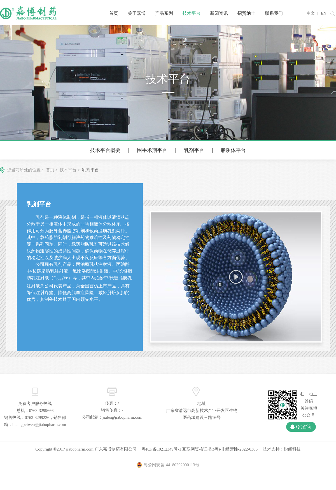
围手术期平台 (152, 150)
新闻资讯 (219, 13)
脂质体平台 (233, 150)
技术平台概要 (105, 150)
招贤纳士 (246, 13)
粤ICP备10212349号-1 (161, 449)
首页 (113, 13)
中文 (311, 13)
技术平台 (191, 13)
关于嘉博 (137, 13)
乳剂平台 (194, 150)
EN (323, 13)
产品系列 (164, 13)
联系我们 (274, 13)
